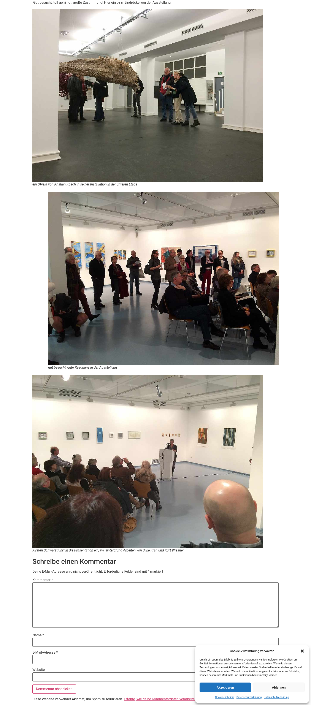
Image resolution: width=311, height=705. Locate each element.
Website (38, 670)
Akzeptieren (225, 687)
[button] (302, 651)
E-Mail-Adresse (45, 652)
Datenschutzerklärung (249, 697)
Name (38, 635)
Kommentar (42, 580)
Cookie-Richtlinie (224, 697)
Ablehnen (279, 687)
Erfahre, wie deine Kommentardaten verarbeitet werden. (166, 699)
